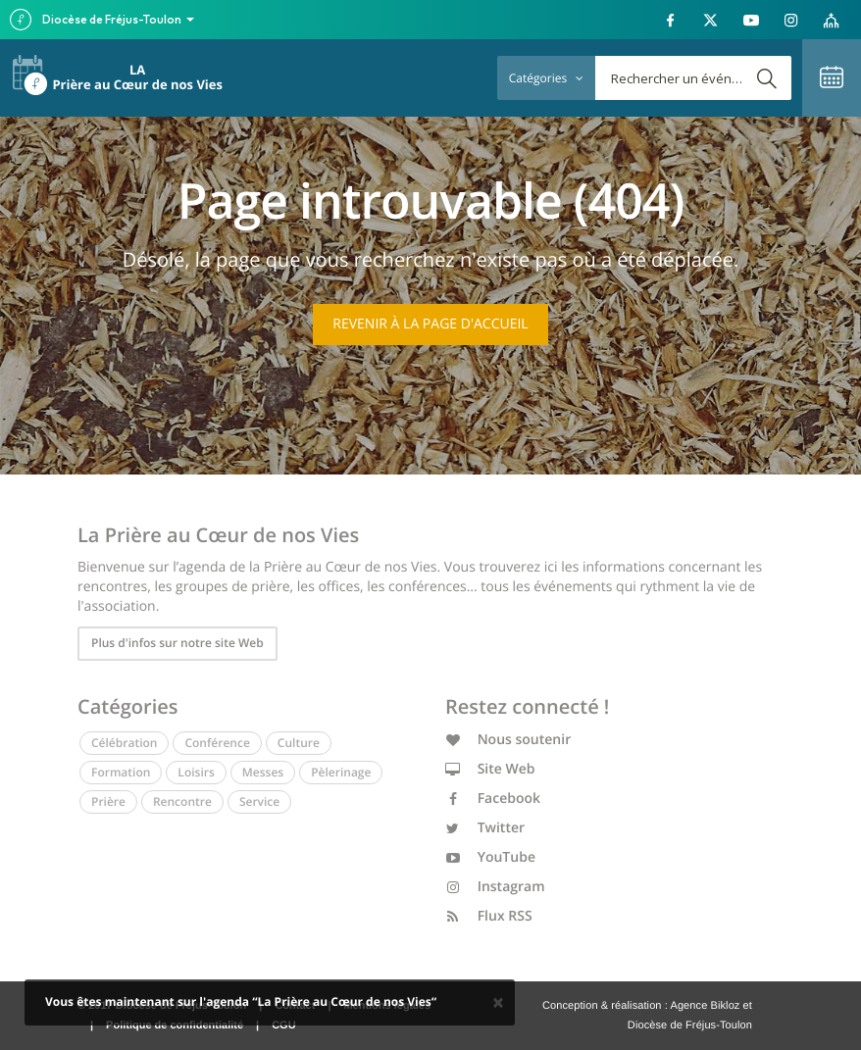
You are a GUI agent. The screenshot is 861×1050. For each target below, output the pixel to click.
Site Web (490, 769)
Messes (262, 772)
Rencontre (182, 801)
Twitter (485, 828)
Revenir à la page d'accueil (430, 324)
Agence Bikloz (704, 1006)
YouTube (490, 857)
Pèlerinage (341, 772)
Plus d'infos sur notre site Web (177, 642)
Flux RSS (488, 916)
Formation (120, 772)
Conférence (216, 742)
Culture (299, 742)
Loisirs (195, 772)
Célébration (124, 742)
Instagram (495, 886)
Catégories (546, 78)
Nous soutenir (508, 739)
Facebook (492, 798)
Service (259, 801)
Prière (108, 801)
